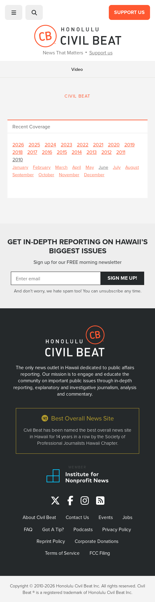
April (76, 167)
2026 (18, 144)
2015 (62, 152)
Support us (101, 52)
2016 (47, 152)
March (61, 167)
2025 (34, 144)
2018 (17, 152)
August (132, 167)
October (46, 174)
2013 (91, 152)
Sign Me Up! (122, 278)
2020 (114, 144)
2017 (32, 152)
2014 (77, 152)
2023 (66, 144)
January (20, 167)
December (94, 174)
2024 (50, 144)
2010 (17, 159)
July (117, 167)
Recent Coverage (31, 126)
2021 (98, 144)
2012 (106, 152)
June (103, 167)
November (69, 174)
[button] (13, 12)
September (23, 174)
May (90, 167)
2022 (82, 144)
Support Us (129, 12)
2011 (120, 152)
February (42, 167)
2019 (129, 144)
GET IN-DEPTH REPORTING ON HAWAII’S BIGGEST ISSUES (77, 246)
